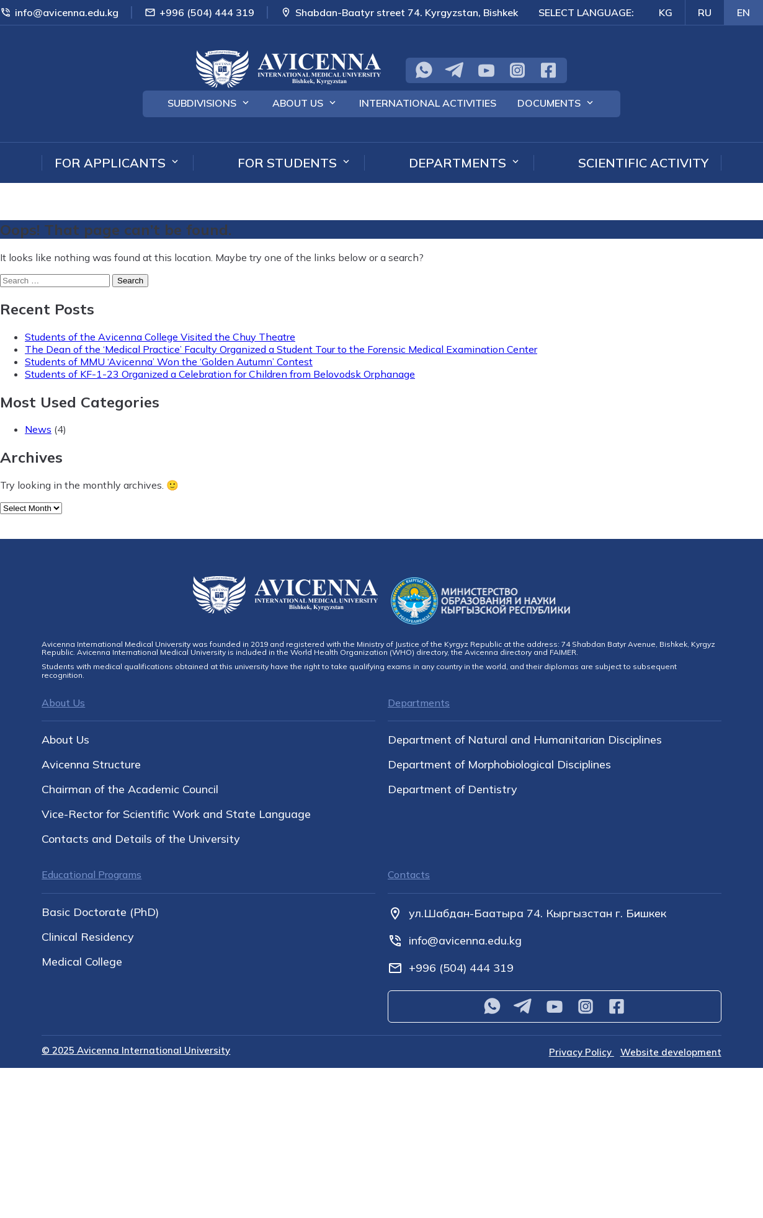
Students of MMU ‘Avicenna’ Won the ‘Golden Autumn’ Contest (169, 361)
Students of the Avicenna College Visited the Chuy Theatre (160, 337)
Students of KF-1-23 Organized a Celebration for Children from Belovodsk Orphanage (220, 374)
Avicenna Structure (91, 764)
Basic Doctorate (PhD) (100, 912)
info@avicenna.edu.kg (59, 12)
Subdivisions (201, 103)
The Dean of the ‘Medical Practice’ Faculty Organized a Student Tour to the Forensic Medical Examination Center (281, 349)
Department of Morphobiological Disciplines (499, 764)
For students (287, 163)
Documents (549, 103)
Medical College (82, 962)
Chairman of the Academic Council (130, 789)
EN (743, 12)
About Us (297, 103)
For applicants (110, 163)
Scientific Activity (643, 163)
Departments (457, 163)
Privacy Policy (581, 1052)
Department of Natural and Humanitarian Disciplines (525, 740)
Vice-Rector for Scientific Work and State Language (176, 814)
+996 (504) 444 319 (199, 12)
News (38, 429)
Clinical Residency (88, 937)
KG (665, 12)
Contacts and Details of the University (141, 839)
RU (705, 12)
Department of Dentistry (452, 789)
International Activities (427, 103)
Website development (670, 1052)
